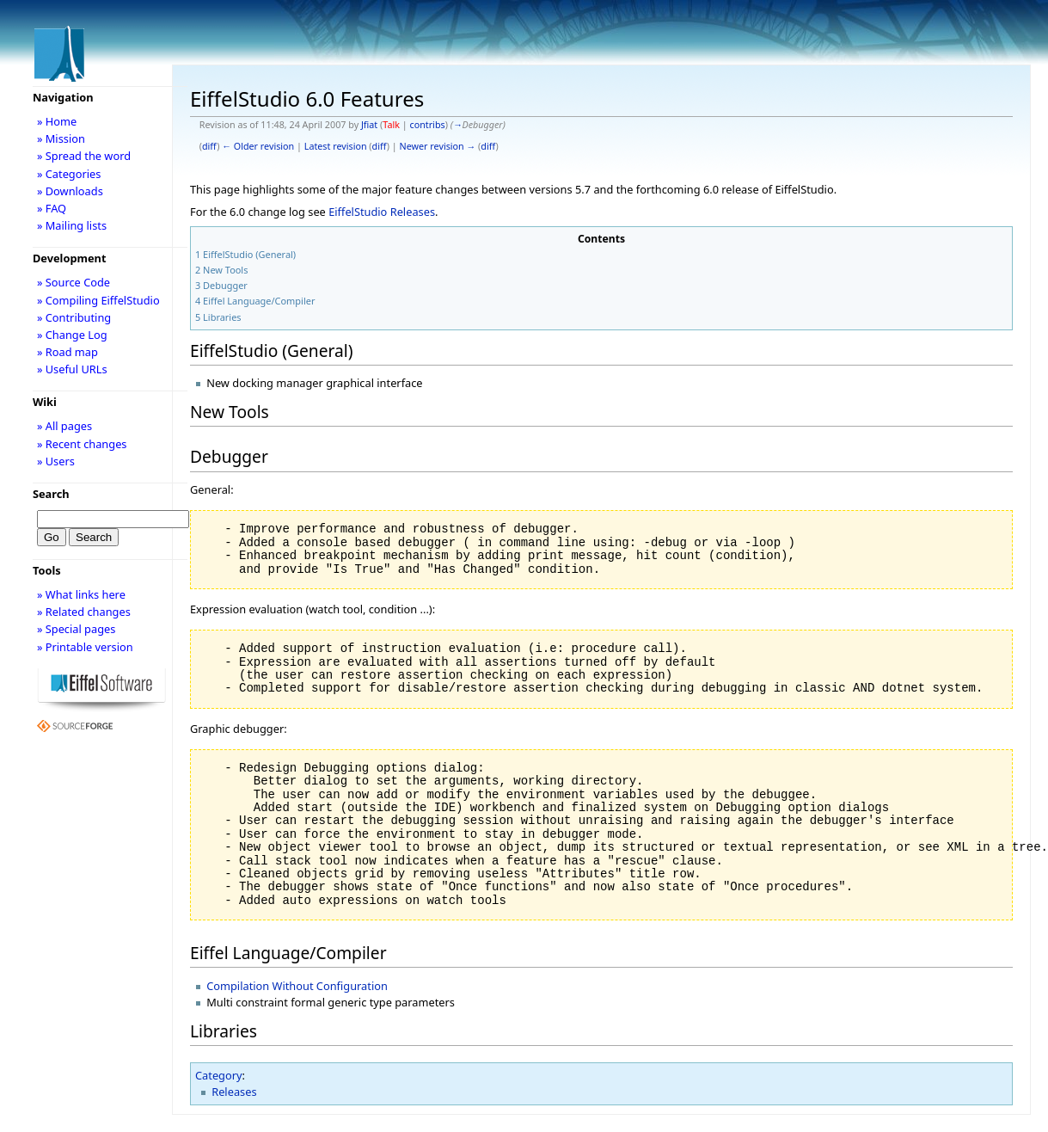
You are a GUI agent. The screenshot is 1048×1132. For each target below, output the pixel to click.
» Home (57, 121)
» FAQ (51, 208)
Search (51, 493)
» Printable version (85, 647)
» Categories (69, 173)
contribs (426, 125)
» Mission (61, 138)
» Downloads (70, 191)
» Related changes (84, 611)
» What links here (81, 594)
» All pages (64, 426)
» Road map (67, 352)
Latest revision (335, 146)
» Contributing (74, 317)
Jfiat (369, 125)
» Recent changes (82, 444)
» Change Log (72, 334)
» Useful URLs (72, 369)
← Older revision (258, 146)
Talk (391, 125)
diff (209, 146)
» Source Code (73, 282)
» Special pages (76, 629)
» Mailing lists (72, 225)
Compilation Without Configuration (297, 986)
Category (218, 1075)
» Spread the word (84, 155)
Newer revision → (438, 146)
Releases (233, 1091)
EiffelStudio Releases (381, 211)
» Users (56, 461)
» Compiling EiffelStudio (98, 300)
